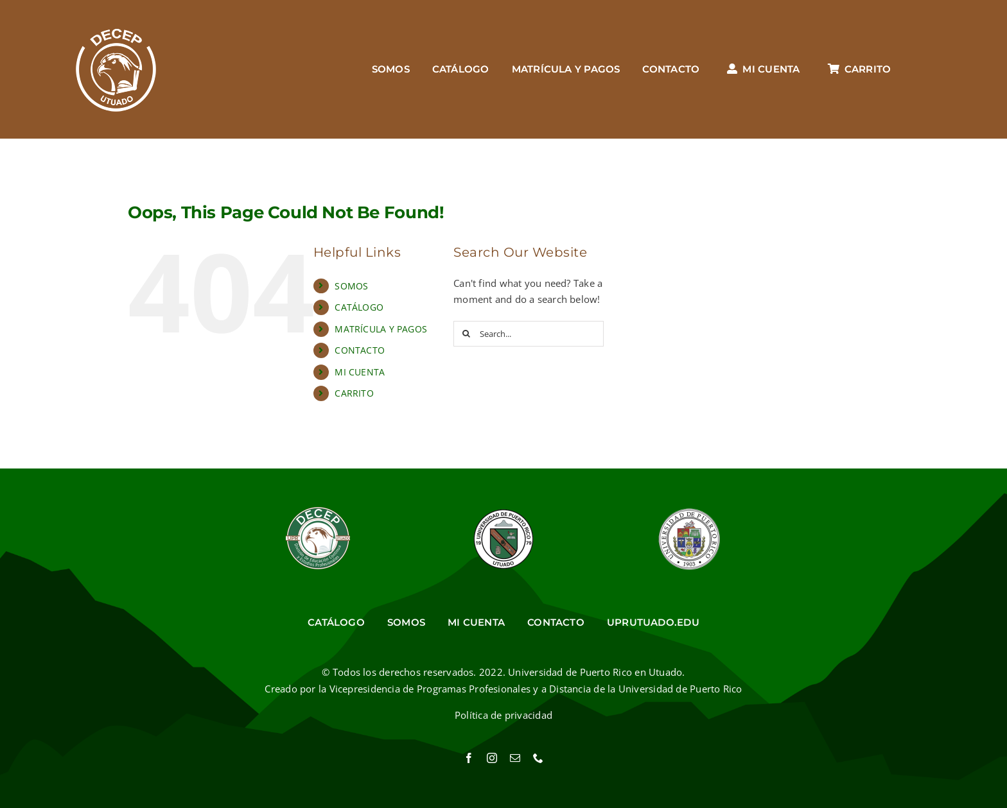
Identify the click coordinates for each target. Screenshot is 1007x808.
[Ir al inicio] (116, 69)
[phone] (538, 758)
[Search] (466, 334)
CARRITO (354, 393)
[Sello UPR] (689, 511)
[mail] (515, 758)
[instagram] (492, 758)
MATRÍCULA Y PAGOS (381, 329)
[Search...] (528, 334)
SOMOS (351, 286)
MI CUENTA (360, 372)
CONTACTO (360, 350)
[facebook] (469, 758)
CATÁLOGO (359, 307)
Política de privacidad (503, 715)
